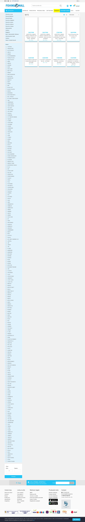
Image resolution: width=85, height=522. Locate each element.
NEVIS (9, 318)
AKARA (9, 54)
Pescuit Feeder (9, 18)
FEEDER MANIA (11, 176)
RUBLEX (9, 367)
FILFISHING (10, 183)
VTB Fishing (10, 444)
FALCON (9, 172)
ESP (8, 169)
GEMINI (9, 215)
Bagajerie (8, 32)
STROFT (9, 409)
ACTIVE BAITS (11, 50)
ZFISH (9, 459)
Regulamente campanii (35, 501)
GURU (9, 220)
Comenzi (7, 494)
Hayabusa (10, 224)
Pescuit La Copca (9, 26)
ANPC (31, 492)
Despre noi (25, 10)
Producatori (32, 10)
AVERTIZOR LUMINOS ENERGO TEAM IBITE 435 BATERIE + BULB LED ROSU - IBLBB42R (45, 36)
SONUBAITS (10, 396)
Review (6, 496)
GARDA (9, 209)
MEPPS (9, 298)
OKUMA (9, 324)
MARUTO (9, 293)
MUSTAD (9, 313)
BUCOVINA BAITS (11, 94)
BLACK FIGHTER (11, 89)
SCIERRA (9, 378)
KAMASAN (10, 252)
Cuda (9, 133)
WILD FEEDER (10, 448)
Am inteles (76, 519)
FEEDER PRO (10, 174)
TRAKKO (9, 435)
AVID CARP (10, 68)
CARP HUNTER (11, 106)
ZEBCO (9, 456)
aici (34, 520)
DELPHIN (9, 148)
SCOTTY (9, 380)
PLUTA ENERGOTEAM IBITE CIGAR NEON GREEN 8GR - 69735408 (31, 61)
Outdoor (7, 30)
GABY (9, 202)
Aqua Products (11, 59)
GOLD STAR (10, 217)
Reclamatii (19, 499)
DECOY (9, 144)
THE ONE (9, 418)
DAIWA (9, 139)
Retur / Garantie (20, 501)
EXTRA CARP (10, 170)
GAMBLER (10, 206)
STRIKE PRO (10, 407)
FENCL (9, 180)
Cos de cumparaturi (53, 496)
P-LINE (9, 331)
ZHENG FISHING (11, 461)
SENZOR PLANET (11, 387)
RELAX (9, 359)
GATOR (9, 213)
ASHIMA (9, 65)
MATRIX (9, 294)
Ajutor (77, 10)
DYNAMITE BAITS (11, 157)
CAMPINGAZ (10, 102)
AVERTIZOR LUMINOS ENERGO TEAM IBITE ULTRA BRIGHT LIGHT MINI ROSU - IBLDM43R (59, 36)
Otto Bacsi (10, 328)
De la (7, 468)
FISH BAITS (10, 185)
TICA (9, 424)
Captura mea (49, 10)
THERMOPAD (10, 422)
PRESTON (10, 343)
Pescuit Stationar (9, 16)
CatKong (9, 113)
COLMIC (9, 126)
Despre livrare (20, 496)
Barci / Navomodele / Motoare (12, 34)
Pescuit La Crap (9, 14)
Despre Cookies (33, 499)
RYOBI (9, 370)
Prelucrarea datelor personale (36, 497)
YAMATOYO (10, 454)
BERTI (9, 81)
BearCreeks (10, 76)
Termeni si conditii (34, 496)
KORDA (9, 261)
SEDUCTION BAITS (12, 381)
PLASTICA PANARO (12, 339)
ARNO (9, 61)
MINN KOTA (10, 305)
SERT (9, 389)
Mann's (9, 289)
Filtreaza (13, 476)
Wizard (9, 450)
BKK (8, 85)
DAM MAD (10, 143)
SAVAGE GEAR (11, 376)
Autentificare (7, 499)
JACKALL (10, 241)
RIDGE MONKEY (11, 361)
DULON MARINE (11, 154)
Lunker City (10, 281)
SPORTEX (10, 400)
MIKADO (9, 304)
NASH (9, 315)
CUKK (9, 135)
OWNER (9, 330)
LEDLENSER (10, 272)
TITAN (9, 428)
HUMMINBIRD (10, 230)
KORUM (9, 263)
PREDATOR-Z (10, 341)
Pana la (15, 468)
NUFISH (9, 322)
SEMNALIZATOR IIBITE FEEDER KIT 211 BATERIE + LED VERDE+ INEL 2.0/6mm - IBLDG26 (73, 62)
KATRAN (9, 255)
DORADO (9, 150)
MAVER (9, 296)
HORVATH (10, 228)
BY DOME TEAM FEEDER (13, 98)
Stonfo (9, 405)
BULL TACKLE (11, 96)
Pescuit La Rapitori (10, 20)
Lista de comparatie (53, 497)
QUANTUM (10, 350)
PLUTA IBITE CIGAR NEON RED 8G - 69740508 (45, 60)
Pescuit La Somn (9, 22)
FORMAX (9, 193)
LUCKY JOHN (10, 280)
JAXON (9, 244)
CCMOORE (10, 115)
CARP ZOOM (10, 109)
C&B (8, 100)
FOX (8, 194)
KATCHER (10, 254)
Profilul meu (7, 497)
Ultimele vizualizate (53, 492)
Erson (9, 167)
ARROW (9, 63)
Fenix (9, 181)
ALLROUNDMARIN (11, 56)
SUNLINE (9, 413)
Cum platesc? (20, 494)
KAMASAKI (10, 250)
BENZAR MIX (10, 78)
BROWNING (10, 93)
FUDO (9, 200)
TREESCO (10, 437)
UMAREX (9, 439)
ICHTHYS (10, 235)
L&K (8, 268)
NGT (8, 320)
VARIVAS (9, 443)
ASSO (9, 67)
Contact (19, 502)
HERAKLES (10, 226)
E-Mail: (54, 483)
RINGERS (9, 363)
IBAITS (9, 231)
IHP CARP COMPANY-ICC (13, 239)
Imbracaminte (9, 28)
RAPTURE (10, 355)
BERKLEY (9, 80)
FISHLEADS (10, 189)
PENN (9, 337)
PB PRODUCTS (11, 335)
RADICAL (9, 352)
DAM (9, 141)
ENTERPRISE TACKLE (12, 165)
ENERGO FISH (10, 161)
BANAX (9, 72)
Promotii (56, 10)
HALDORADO (10, 222)
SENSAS (9, 385)
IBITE (9, 233)
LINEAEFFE (10, 278)
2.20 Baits (10, 46)
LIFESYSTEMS (11, 276)
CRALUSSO (10, 131)
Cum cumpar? (20, 492)
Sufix (9, 411)
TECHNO (9, 417)
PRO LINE (10, 344)
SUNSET (9, 415)
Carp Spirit (10, 107)
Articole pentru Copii (10, 36)
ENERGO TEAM (11, 163)
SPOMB (9, 398)
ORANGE (9, 326)
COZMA (9, 130)
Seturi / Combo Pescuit (11, 40)
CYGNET (9, 137)
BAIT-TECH (10, 70)
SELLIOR (9, 383)
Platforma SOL (33, 494)
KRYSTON (10, 265)
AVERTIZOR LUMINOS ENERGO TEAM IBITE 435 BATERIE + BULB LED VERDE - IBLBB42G (31, 36)
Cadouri (7, 38)
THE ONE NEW (11, 420)
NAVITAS (9, 317)
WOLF (9, 452)
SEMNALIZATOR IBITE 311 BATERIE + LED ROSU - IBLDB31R (59, 61)
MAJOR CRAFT (11, 287)
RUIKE (9, 368)
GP (8, 219)
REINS (9, 357)
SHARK (9, 391)
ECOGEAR (10, 159)
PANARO (9, 333)
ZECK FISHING (11, 457)
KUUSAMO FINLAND (12, 267)
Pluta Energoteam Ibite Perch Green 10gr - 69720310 (73, 36)
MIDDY (9, 302)
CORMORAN (10, 128)
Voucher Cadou (65, 10)
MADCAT (9, 283)
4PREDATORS (10, 48)
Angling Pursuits (11, 57)
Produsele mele (41, 10)
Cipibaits (9, 118)
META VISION (10, 300)
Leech (9, 274)
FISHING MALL (11, 187)
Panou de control (8, 492)
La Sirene (10, 270)
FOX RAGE (10, 196)
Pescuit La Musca (9, 24)
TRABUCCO (10, 431)
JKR (8, 246)
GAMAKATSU (10, 204)
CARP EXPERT (11, 104)
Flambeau (10, 191)
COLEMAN (10, 124)
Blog (72, 10)
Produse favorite (52, 494)
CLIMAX (9, 120)
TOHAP (9, 430)
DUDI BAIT (10, 152)
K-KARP (9, 248)
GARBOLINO (10, 207)
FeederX (9, 178)
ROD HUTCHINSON (12, 365)
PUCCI (9, 348)
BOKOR (9, 91)
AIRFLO (9, 52)
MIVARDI (9, 309)
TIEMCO (9, 426)
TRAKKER (10, 433)
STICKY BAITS (11, 404)
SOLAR (9, 393)
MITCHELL (10, 307)
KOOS (9, 259)
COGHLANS (10, 122)
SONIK (9, 394)
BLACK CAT (10, 87)
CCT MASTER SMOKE (12, 117)
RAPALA (9, 354)
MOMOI (9, 311)
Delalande (10, 146)
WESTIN (9, 446)
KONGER (9, 257)
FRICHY (9, 198)
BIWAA (9, 83)
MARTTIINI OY (11, 291)
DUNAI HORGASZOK (12, 156)
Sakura (9, 372)
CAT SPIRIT (10, 111)
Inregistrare (7, 501)
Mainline (9, 285)
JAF (8, 243)
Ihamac (9, 237)
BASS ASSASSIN (11, 74)
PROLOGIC (10, 346)
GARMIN (9, 211)
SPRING (9, 402)
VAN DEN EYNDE (11, 441)
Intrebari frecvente (21, 497)
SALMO (9, 374)
